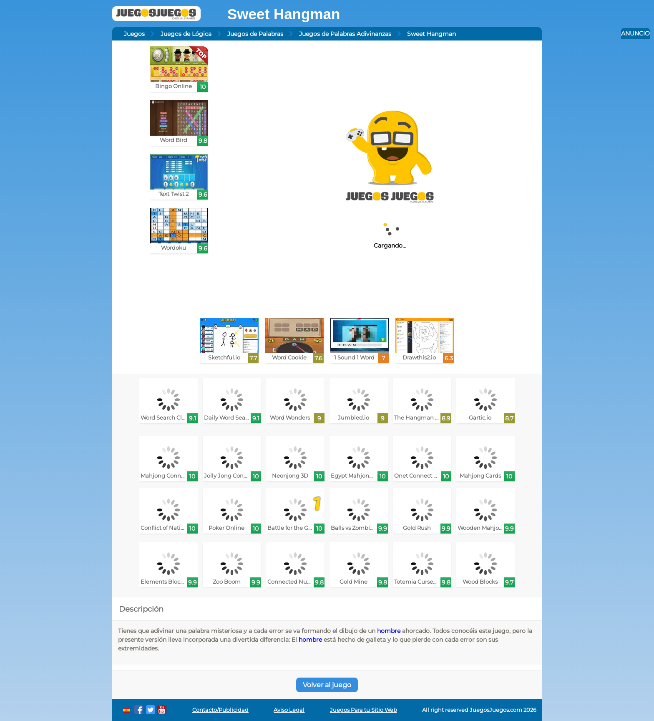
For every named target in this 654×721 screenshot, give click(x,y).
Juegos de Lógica (186, 34)
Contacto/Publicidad (220, 710)
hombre (388, 631)
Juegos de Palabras (255, 34)
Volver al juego (327, 685)
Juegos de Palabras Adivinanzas (345, 34)
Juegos (134, 34)
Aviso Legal (289, 710)
